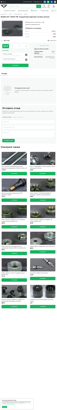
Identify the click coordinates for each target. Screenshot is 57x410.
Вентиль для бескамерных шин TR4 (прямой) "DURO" (12, 194)
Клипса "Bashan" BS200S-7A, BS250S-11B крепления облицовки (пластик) (13, 300)
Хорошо (4, 406)
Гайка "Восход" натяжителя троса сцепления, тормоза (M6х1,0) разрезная (14, 247)
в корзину (14, 173)
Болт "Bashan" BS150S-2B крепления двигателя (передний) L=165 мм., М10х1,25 (14, 167)
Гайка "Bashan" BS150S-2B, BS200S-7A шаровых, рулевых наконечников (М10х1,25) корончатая (40, 194)
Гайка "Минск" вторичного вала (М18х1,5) (42, 246)
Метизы (25, 14)
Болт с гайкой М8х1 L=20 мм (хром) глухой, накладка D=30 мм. (42, 167)
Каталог (10, 14)
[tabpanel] (28, 111)
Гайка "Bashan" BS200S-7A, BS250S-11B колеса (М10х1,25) (41, 220)
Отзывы (4, 73)
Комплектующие (18, 14)
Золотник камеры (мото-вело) (39, 273)
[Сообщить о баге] (55, 2)
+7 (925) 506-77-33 (37, 1)
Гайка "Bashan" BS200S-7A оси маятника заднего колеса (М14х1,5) (13, 220)
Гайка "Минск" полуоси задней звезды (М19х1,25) (13, 273)
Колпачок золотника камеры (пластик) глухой (41, 300)
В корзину (15, 65)
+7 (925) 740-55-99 (27, 1)
